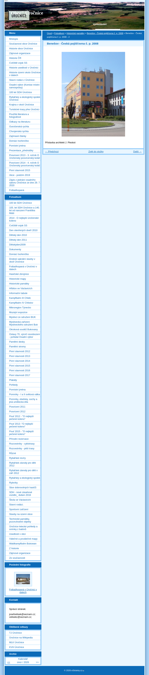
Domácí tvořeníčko (19, 140)
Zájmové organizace (19, 53)
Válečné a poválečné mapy (23, 538)
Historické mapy (17, 278)
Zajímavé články (17, 136)
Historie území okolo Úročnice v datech (24, 74)
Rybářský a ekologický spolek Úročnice (24, 98)
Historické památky (75, 33)
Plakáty (13, 380)
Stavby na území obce (21, 514)
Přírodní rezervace (19, 438)
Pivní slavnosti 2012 (19, 351)
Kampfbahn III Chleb (20, 298)
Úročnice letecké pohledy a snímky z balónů (23, 528)
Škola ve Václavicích (20, 499)
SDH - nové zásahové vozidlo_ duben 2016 (20, 493)
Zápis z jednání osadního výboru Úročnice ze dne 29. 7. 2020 (24, 182)
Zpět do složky (96, 151)
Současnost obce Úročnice (23, 43)
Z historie (14, 548)
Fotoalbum (59, 33)
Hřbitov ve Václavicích (20, 288)
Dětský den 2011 (18, 239)
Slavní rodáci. (16, 504)
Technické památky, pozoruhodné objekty (20, 520)
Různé (12, 453)
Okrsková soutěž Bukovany (23, 329)
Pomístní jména (17, 145)
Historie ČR (15, 58)
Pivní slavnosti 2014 (19, 360)
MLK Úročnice (16, 642)
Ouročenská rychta (19, 126)
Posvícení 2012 (17, 411)
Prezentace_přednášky (21, 150)
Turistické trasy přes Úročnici (24, 109)
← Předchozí (52, 151)
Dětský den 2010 (18, 235)
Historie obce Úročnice (21, 48)
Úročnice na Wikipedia (21, 637)
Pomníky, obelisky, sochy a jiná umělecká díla (23, 400)
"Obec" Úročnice (25, 13)
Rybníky (13, 482)
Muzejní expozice (18, 312)
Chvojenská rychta (19, 131)
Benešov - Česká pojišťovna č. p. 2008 (105, 33)
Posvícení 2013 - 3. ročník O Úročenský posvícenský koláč (24, 156)
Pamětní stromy (17, 346)
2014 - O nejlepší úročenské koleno (24, 219)
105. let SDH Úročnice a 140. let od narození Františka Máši (24, 210)
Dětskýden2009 (17, 244)
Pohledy (13, 384)
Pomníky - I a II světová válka (24, 394)
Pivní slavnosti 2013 (19, 356)
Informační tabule (18, 293)
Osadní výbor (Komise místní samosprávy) (24, 86)
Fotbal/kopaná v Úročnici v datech (23, 268)
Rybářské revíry (17, 458)
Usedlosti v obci (17, 534)
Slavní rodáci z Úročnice (22, 80)
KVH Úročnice (16, 647)
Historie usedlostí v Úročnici (23, 67)
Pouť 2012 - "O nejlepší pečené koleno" (21, 417)
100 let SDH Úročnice (20, 92)
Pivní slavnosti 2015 (19, 170)
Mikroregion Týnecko (20, 307)
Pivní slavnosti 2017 (19, 375)
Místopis (13, 39)
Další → (137, 151)
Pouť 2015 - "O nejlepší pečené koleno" (21, 432)
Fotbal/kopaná (16, 190)
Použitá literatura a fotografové (19, 115)
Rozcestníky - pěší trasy (21, 448)
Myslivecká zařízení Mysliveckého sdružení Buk (23, 323)
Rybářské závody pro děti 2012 (22, 464)
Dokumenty (15, 249)
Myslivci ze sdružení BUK (22, 317)
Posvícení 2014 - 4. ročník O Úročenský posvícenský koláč (24, 164)
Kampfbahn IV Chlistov (21, 302)
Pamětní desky (17, 341)
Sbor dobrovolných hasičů (22, 487)
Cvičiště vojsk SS (18, 62)
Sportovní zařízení (18, 509)
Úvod (49, 33)
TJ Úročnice (15, 632)
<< (8, 662)
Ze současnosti (17, 558)
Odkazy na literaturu (19, 121)
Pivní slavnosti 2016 (19, 370)
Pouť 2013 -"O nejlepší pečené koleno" (21, 425)
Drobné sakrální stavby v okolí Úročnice (22, 260)
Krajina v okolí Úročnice (21, 104)
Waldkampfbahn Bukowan (22, 543)
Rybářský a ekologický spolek (24, 477)
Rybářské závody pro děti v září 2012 (23, 471)
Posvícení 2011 (17, 406)
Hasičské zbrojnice (19, 274)
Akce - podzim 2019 (19, 175)
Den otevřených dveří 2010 (23, 230)
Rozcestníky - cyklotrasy (22, 443)
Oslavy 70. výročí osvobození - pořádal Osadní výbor (24, 335)
